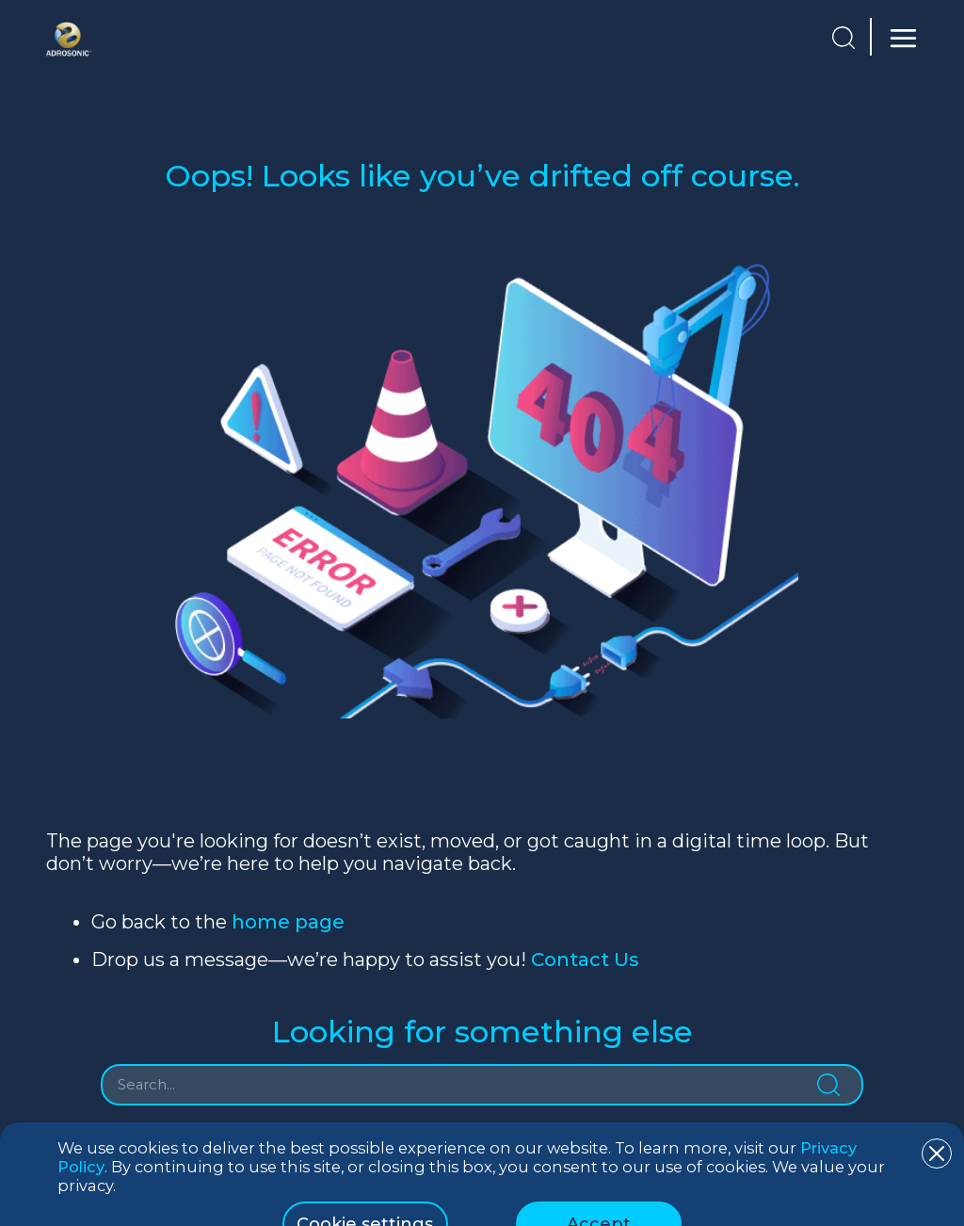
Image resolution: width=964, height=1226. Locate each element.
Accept (599, 1187)
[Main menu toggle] (899, 38)
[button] (843, 37)
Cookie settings (365, 1187)
